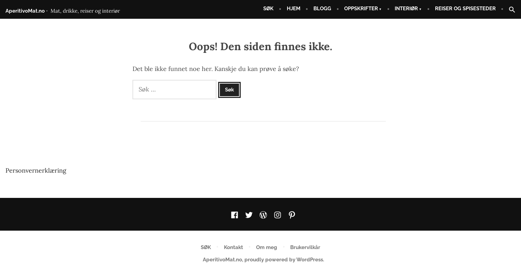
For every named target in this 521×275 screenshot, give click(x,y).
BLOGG (322, 8)
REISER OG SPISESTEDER (465, 8)
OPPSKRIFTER (361, 8)
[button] (509, 10)
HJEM (293, 8)
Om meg (266, 247)
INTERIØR (406, 8)
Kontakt (233, 247)
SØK (268, 8)
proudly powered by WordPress (283, 260)
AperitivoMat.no (25, 11)
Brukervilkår (305, 247)
